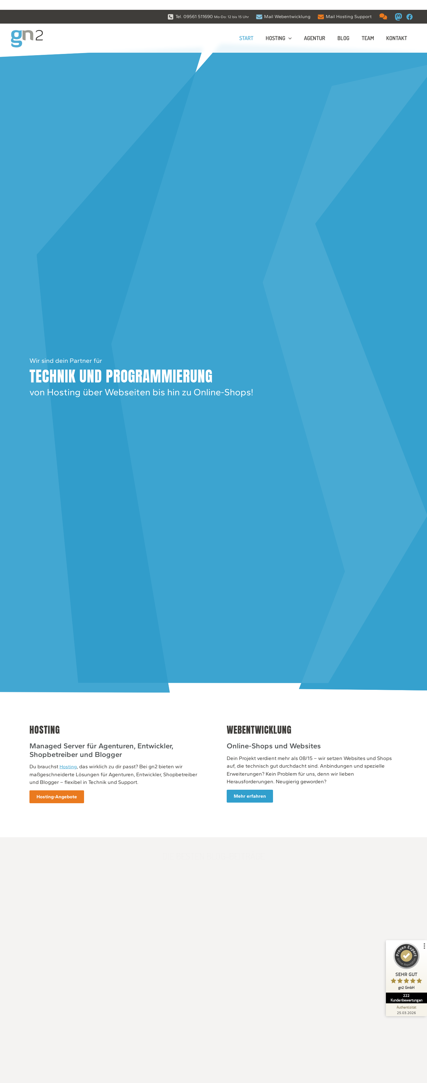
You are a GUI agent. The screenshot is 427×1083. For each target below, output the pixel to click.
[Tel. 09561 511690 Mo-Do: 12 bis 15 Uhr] (208, 6)
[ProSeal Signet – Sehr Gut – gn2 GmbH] (404, 962)
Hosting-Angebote (55, 798)
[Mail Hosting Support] (345, 6)
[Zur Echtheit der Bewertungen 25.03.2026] (404, 1000)
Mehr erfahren (255, 797)
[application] (294, 28)
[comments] (383, 6)
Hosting (65, 768)
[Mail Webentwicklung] (283, 6)
